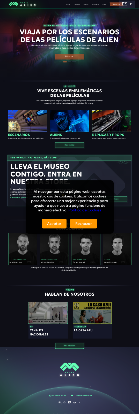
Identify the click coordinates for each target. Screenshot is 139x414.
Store (104, 4)
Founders (95, 4)
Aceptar (54, 223)
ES (127, 4)
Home (68, 4)
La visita (77, 4)
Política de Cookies (84, 210)
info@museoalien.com (84, 395)
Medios (86, 4)
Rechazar (83, 223)
